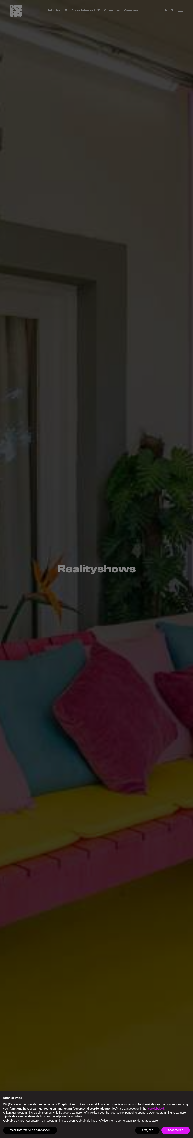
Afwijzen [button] (147, 1130)
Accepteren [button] (175, 1130)
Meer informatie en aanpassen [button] (30, 1130)
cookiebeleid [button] (156, 1108)
